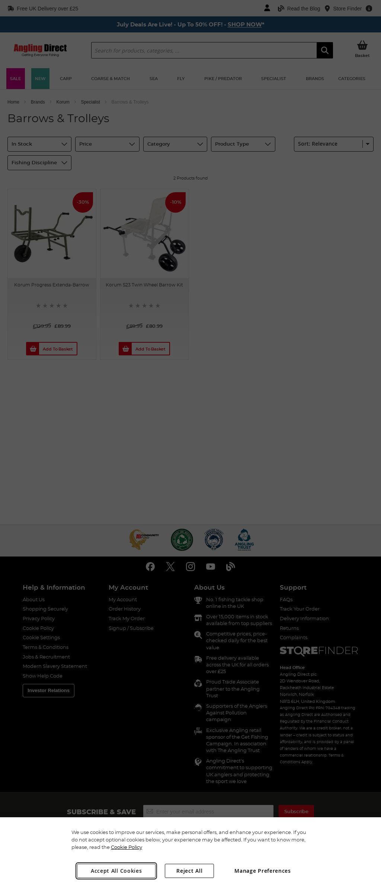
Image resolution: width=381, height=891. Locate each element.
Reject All (189, 870)
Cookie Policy (126, 847)
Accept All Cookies (116, 870)
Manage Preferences (262, 870)
